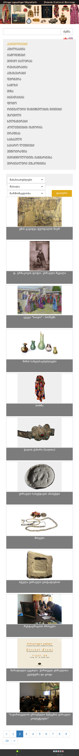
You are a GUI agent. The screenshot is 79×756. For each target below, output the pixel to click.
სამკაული (14, 139)
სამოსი (12, 85)
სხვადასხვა (15, 97)
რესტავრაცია (17, 67)
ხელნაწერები (17, 121)
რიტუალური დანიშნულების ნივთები (34, 109)
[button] (26, 179)
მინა (10, 91)
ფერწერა (14, 79)
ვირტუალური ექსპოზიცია (26, 163)
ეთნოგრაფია (17, 151)
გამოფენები (16, 55)
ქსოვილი (14, 115)
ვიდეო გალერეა (19, 61)
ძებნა (66, 31)
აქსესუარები (16, 73)
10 (7, 740)
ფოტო (12, 103)
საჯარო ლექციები (20, 145)
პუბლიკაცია (16, 49)
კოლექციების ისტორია (24, 127)
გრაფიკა (13, 133)
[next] (14, 740)
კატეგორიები (17, 44)
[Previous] (6, 734)
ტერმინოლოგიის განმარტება (29, 157)
